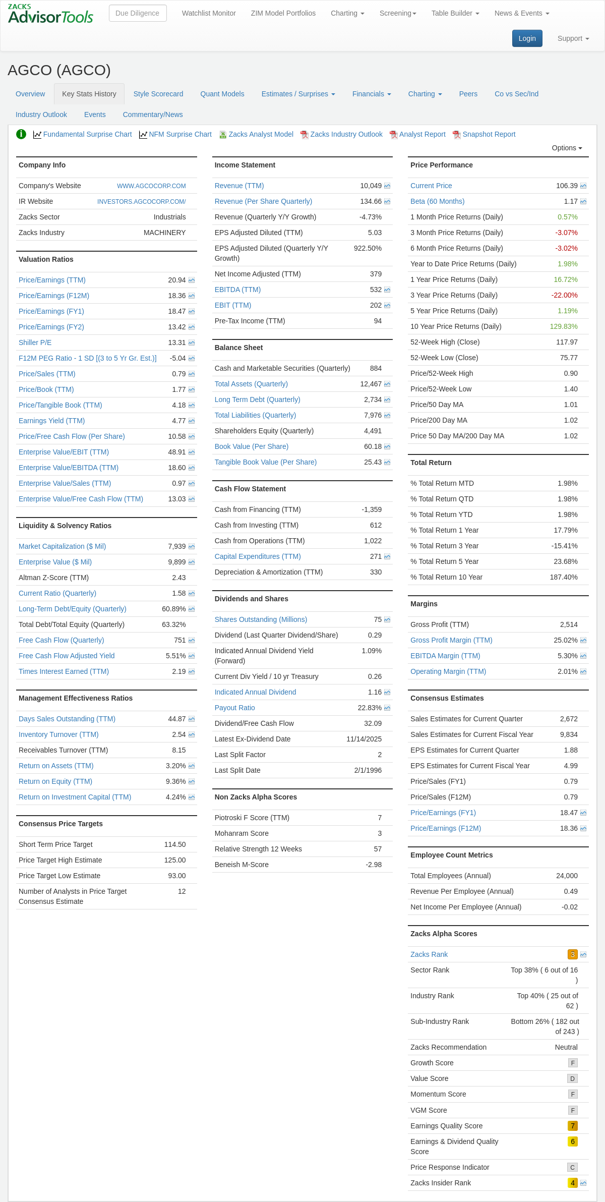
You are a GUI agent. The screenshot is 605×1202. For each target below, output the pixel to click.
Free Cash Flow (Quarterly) (61, 640)
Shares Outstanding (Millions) (261, 619)
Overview (30, 94)
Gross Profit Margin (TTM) (451, 640)
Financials (371, 94)
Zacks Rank (429, 954)
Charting (348, 13)
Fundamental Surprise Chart (82, 134)
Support (573, 38)
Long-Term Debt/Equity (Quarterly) (73, 609)
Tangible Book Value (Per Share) (266, 462)
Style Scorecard (159, 94)
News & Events (522, 13)
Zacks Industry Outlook (341, 134)
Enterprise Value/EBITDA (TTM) (68, 468)
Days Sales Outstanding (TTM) (67, 719)
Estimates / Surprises (298, 94)
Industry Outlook (41, 114)
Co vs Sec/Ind (516, 94)
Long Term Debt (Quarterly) (257, 399)
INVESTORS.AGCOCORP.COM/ (141, 201)
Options (567, 148)
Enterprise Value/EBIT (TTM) (64, 452)
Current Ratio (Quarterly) (57, 593)
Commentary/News (153, 114)
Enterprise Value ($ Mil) (55, 562)
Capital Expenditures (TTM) (258, 556)
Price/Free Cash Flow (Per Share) (72, 436)
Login (527, 38)
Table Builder (455, 13)
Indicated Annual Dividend (255, 692)
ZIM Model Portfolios (283, 13)
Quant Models (223, 94)
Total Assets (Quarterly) (251, 384)
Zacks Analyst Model (256, 134)
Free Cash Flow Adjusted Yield (67, 656)
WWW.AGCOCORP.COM (151, 186)
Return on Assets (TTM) (56, 766)
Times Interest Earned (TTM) (64, 671)
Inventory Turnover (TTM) (59, 734)
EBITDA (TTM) (238, 289)
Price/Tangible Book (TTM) (60, 405)
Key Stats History (89, 94)
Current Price (431, 186)
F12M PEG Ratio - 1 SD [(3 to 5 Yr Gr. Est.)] (88, 358)
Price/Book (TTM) (46, 389)
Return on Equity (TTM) (55, 781)
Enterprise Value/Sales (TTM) (65, 483)
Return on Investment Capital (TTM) (75, 797)
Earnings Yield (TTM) (52, 421)
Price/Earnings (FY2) (51, 327)
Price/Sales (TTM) (47, 374)
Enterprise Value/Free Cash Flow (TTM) (81, 499)
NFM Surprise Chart (175, 134)
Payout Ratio (235, 708)
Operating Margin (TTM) (448, 671)
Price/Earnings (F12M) (54, 296)
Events (95, 114)
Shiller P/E (35, 342)
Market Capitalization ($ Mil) (62, 546)
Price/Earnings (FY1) (51, 311)
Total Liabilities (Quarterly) (255, 415)
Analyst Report (418, 134)
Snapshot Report (484, 134)
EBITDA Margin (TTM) (445, 656)
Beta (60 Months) (437, 201)
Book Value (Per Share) (252, 446)
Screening (398, 13)
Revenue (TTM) (239, 186)
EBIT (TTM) (233, 305)
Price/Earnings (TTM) (52, 280)
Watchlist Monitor (209, 13)
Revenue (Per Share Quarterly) (264, 201)
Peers (468, 94)
